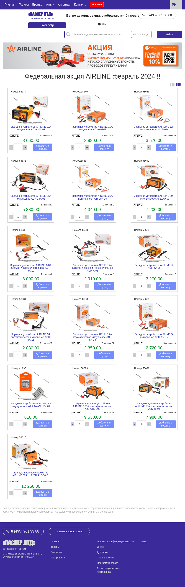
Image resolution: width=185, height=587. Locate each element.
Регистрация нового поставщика (108, 570)
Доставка (102, 552)
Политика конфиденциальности (115, 541)
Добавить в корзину (42, 147)
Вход (144, 541)
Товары (24, 4)
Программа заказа (107, 562)
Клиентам (64, 4)
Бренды (37, 4)
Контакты (80, 4)
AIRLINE (14, 136)
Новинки (97, 4)
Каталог (47, 25)
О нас (100, 546)
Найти (169, 34)
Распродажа (58, 557)
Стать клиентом (106, 557)
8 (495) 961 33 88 (159, 15)
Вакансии (56, 552)
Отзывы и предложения (69, 531)
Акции (50, 4)
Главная (9, 4)
